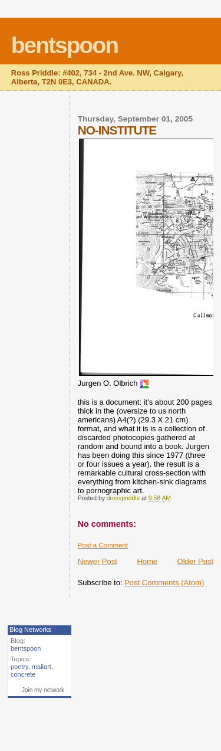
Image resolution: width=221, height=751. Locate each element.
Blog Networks (30, 629)
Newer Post (97, 561)
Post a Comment (103, 545)
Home (147, 561)
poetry (19, 666)
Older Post (195, 561)
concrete (23, 674)
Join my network (43, 690)
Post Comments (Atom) (164, 582)
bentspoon (64, 45)
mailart (41, 666)
